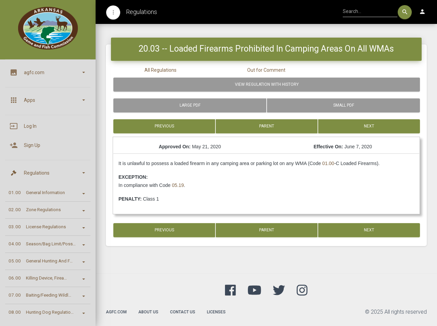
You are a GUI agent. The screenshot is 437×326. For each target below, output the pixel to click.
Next (369, 126)
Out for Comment (266, 70)
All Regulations (160, 70)
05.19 (178, 185)
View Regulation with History (267, 84)
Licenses (216, 312)
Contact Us (182, 312)
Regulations (141, 11)
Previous (164, 126)
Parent (266, 126)
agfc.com (116, 312)
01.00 (328, 163)
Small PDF (343, 105)
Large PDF (190, 105)
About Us (148, 312)
